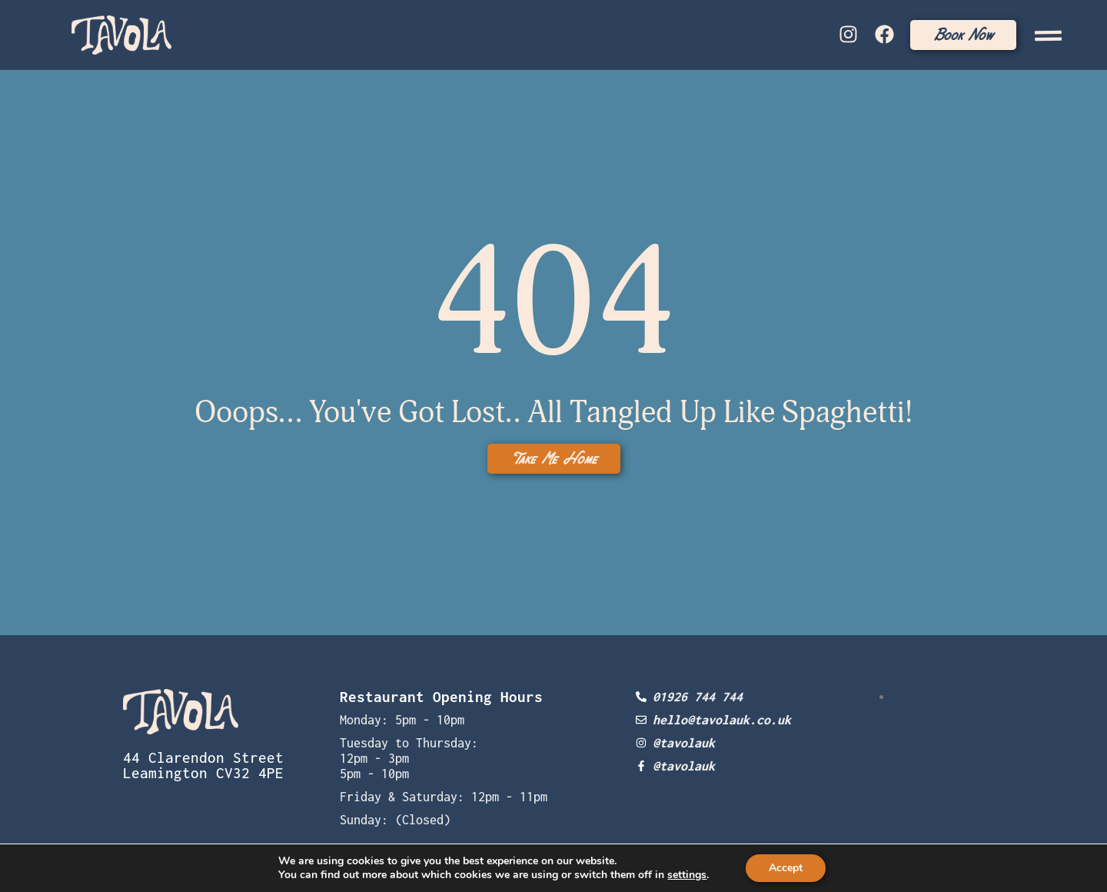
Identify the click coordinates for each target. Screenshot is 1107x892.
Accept (786, 867)
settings (686, 875)
